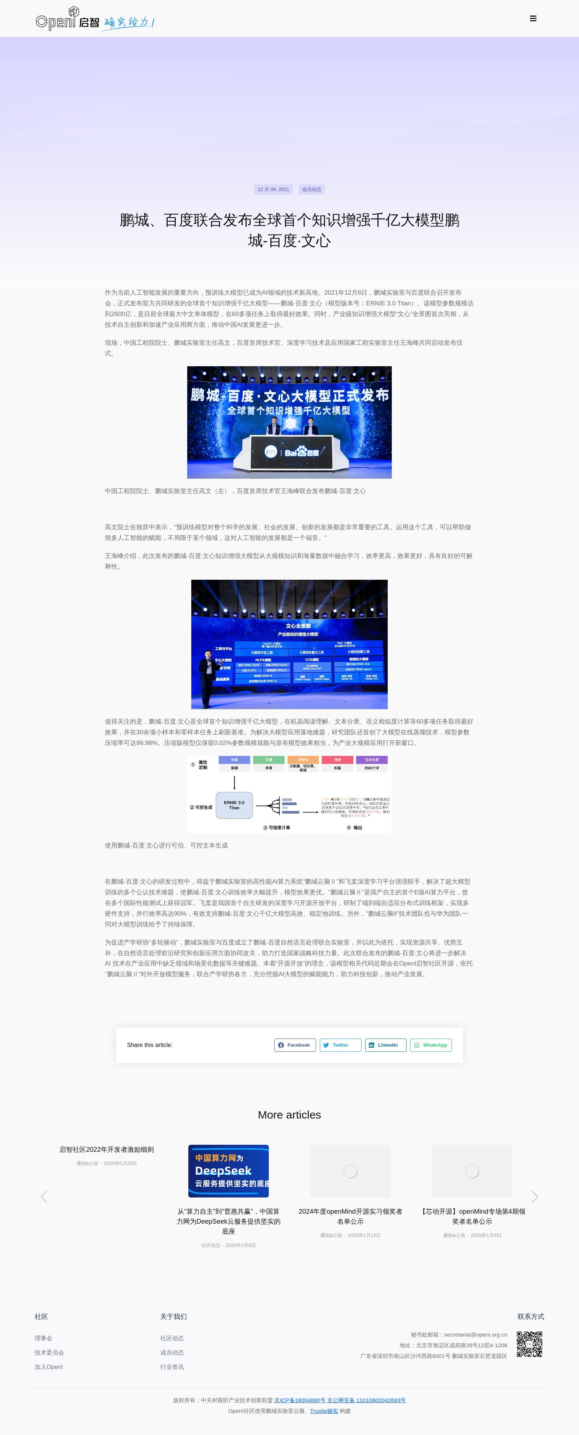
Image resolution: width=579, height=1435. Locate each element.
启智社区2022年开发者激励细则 (106, 1149)
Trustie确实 (324, 1411)
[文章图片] (228, 1171)
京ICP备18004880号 (300, 1400)
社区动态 (210, 1245)
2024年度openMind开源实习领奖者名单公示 (350, 1216)
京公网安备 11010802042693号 (366, 1400)
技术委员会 (49, 1352)
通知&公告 (87, 1163)
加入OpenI (49, 1367)
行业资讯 (172, 1367)
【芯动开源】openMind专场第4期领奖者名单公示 (472, 1216)
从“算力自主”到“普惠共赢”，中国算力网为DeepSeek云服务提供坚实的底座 (229, 1221)
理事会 (43, 1338)
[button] (295, 1045)
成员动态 (311, 189)
